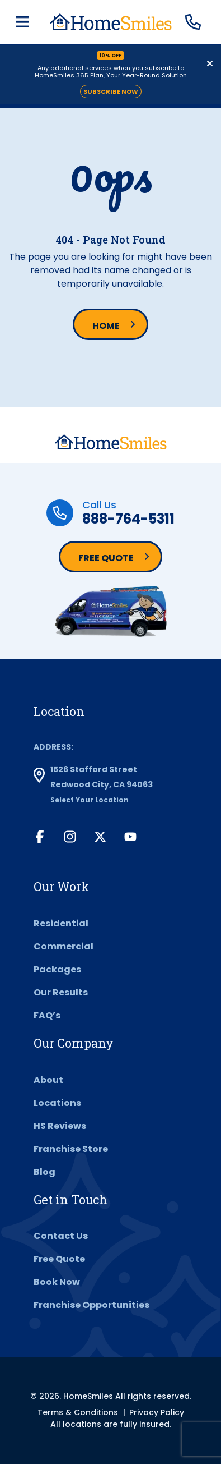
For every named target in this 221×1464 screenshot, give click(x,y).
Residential (61, 923)
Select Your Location (89, 800)
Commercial (63, 946)
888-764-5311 (128, 519)
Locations (57, 1102)
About (48, 1079)
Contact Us (61, 1235)
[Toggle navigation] (22, 22)
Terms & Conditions (77, 1412)
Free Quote (106, 558)
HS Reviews (60, 1125)
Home (106, 325)
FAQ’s (47, 1015)
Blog (44, 1171)
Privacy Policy (156, 1412)
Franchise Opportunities (91, 1304)
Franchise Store (71, 1148)
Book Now (57, 1281)
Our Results (61, 992)
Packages (57, 969)
